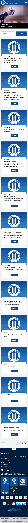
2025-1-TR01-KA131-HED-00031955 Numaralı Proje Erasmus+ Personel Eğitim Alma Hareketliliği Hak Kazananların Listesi (14, 269)
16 (22, 443)
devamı (14, 66)
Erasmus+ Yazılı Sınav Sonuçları (11, 366)
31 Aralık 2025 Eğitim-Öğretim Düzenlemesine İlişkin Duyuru (14, 130)
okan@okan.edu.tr (7, 466)
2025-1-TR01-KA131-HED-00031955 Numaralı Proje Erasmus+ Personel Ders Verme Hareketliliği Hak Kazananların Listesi (14, 303)
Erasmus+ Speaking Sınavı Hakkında (12, 397)
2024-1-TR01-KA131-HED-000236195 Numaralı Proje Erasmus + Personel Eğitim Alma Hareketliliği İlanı (13, 60)
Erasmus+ (3, 26)
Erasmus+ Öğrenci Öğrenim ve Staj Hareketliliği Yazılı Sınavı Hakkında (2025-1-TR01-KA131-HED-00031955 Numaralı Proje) (14, 429)
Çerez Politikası (11, 520)
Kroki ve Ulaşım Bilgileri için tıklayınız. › (8, 460)
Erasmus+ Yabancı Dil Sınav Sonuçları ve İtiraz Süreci (14, 335)
